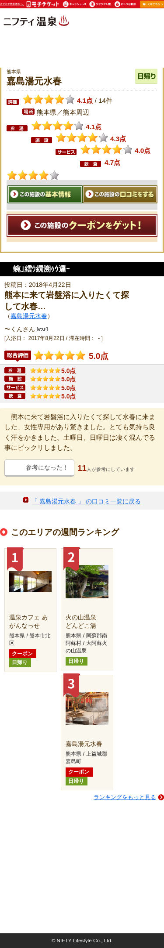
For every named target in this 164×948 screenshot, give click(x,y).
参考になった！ (47, 467)
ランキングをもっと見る (125, 797)
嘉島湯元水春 (28, 315)
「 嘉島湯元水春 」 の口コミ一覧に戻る (86, 501)
